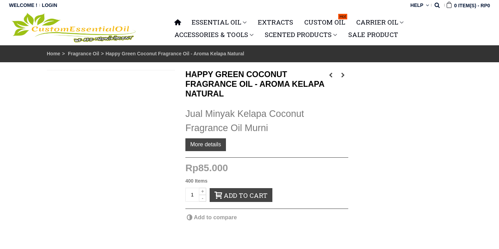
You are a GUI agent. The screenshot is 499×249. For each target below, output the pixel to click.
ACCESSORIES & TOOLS (211, 34)
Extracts (275, 22)
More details (205, 144)
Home (53, 53)
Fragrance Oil (83, 53)
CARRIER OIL (377, 22)
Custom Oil (325, 21)
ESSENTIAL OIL (216, 22)
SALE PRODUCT (373, 34)
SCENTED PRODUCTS (298, 34)
